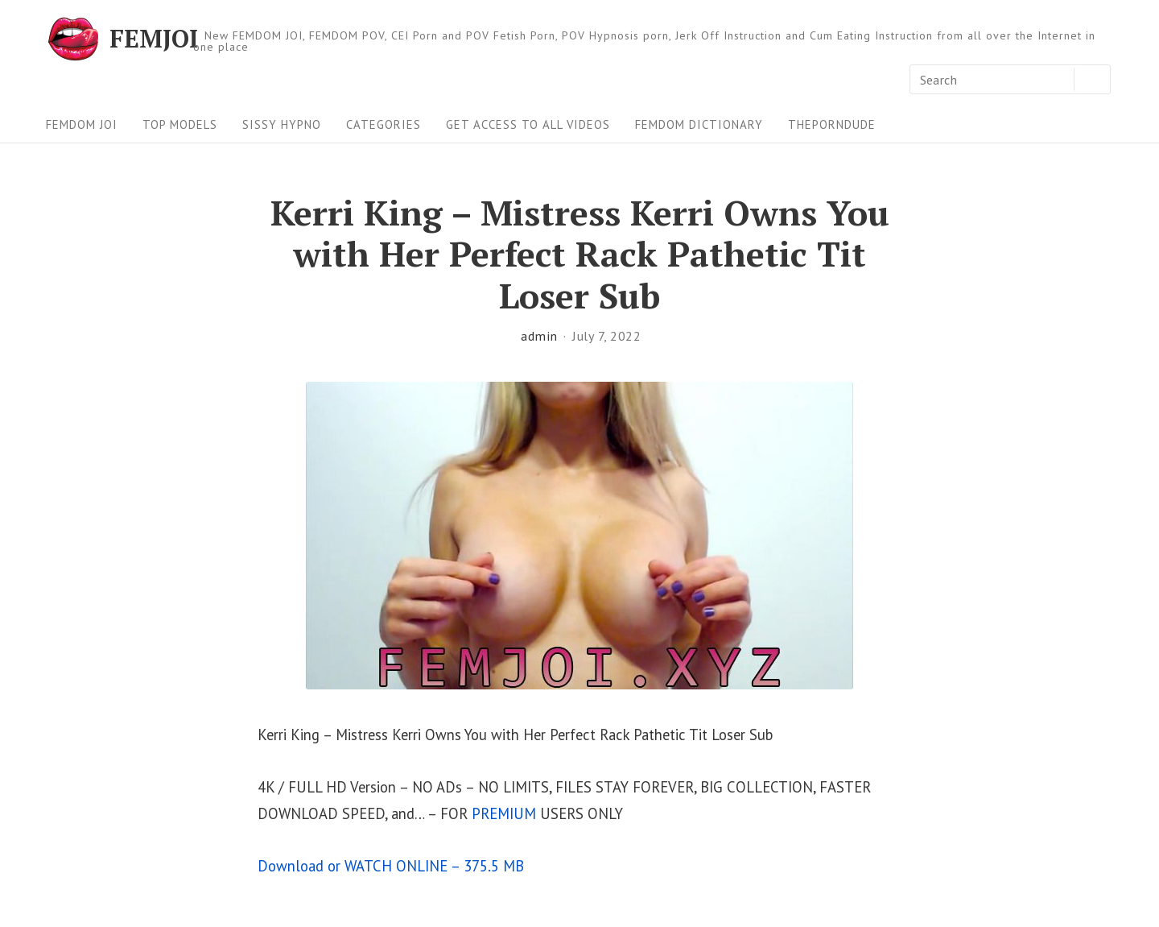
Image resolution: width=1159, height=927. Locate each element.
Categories (383, 124)
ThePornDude (832, 124)
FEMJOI (153, 39)
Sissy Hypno (281, 124)
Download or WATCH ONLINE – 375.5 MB (391, 865)
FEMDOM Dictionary (699, 124)
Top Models (179, 124)
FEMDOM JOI (82, 124)
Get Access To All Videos (528, 124)
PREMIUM (504, 813)
